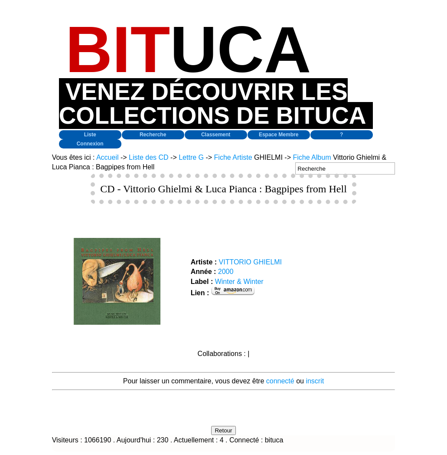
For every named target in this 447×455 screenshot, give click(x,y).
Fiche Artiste (233, 157)
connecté (280, 381)
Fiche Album (312, 157)
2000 (226, 271)
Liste (90, 135)
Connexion (90, 144)
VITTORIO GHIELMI (250, 262)
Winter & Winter (239, 281)
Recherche (153, 135)
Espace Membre (278, 135)
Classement (215, 135)
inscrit (315, 381)
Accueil (107, 157)
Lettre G (191, 157)
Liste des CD (149, 157)
